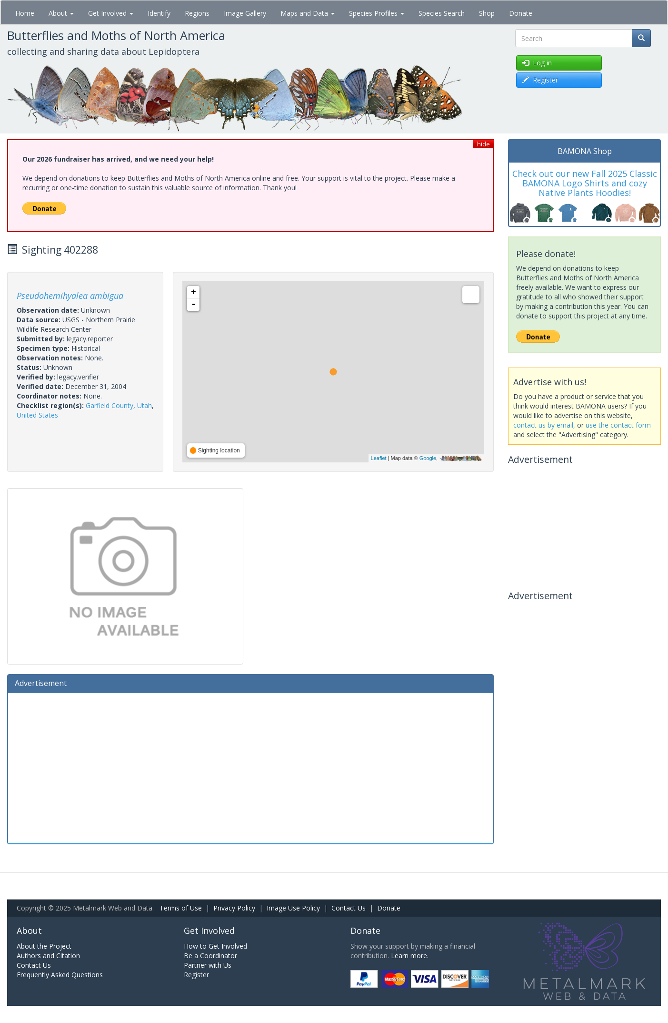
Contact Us (348, 907)
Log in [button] (537, 62)
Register (196, 974)
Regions (197, 13)
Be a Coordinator (210, 955)
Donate (520, 13)
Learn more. (410, 955)
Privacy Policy (234, 907)
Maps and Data (307, 13)
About (61, 13)
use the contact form (618, 425)
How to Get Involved (215, 946)
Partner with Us (207, 965)
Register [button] (540, 79)
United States (37, 414)
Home (24, 13)
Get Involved (110, 13)
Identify (159, 13)
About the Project (44, 946)
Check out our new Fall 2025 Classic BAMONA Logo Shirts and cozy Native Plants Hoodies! (584, 183)
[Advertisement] (250, 767)
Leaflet (379, 458)
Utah (144, 405)
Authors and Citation (48, 955)
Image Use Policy (293, 907)
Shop (487, 13)
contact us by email (543, 425)
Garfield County (109, 405)
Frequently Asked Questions (60, 974)
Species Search (442, 13)
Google (427, 458)
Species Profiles (376, 13)
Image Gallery (245, 13)
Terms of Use (181, 907)
